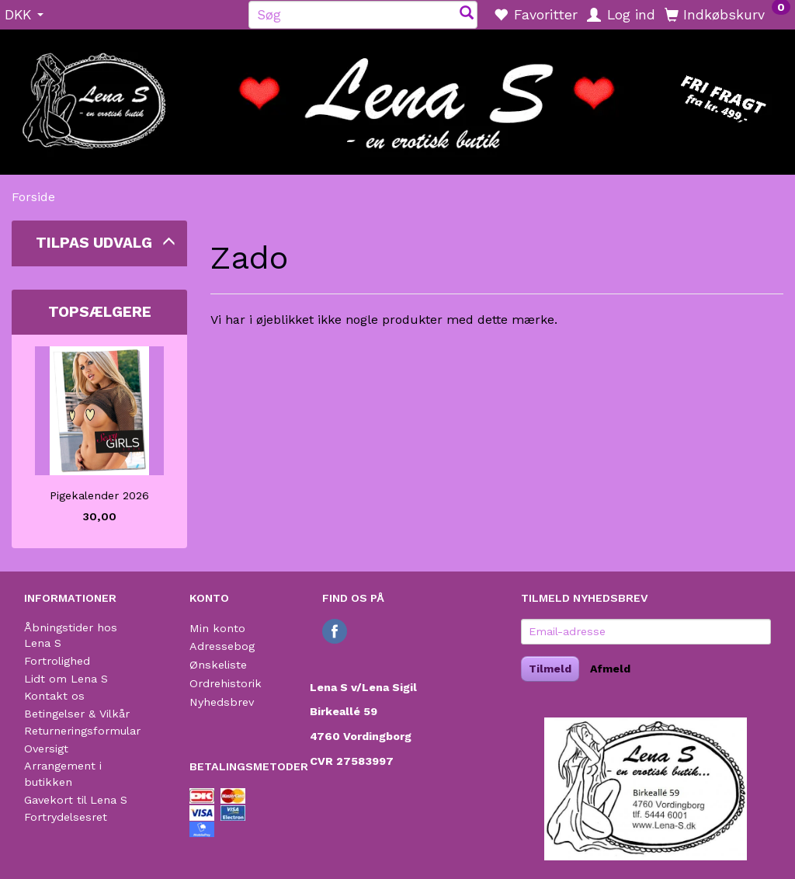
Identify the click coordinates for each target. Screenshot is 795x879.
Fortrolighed (57, 661)
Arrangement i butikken (63, 773)
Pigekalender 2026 (99, 495)
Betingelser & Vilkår (77, 713)
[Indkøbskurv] (727, 14)
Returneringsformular (82, 730)
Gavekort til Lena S (75, 800)
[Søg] (467, 14)
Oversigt (46, 748)
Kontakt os (54, 696)
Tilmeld (550, 668)
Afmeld (610, 668)
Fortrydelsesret (65, 817)
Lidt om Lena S (66, 678)
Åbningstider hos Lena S (70, 635)
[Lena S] (397, 97)
